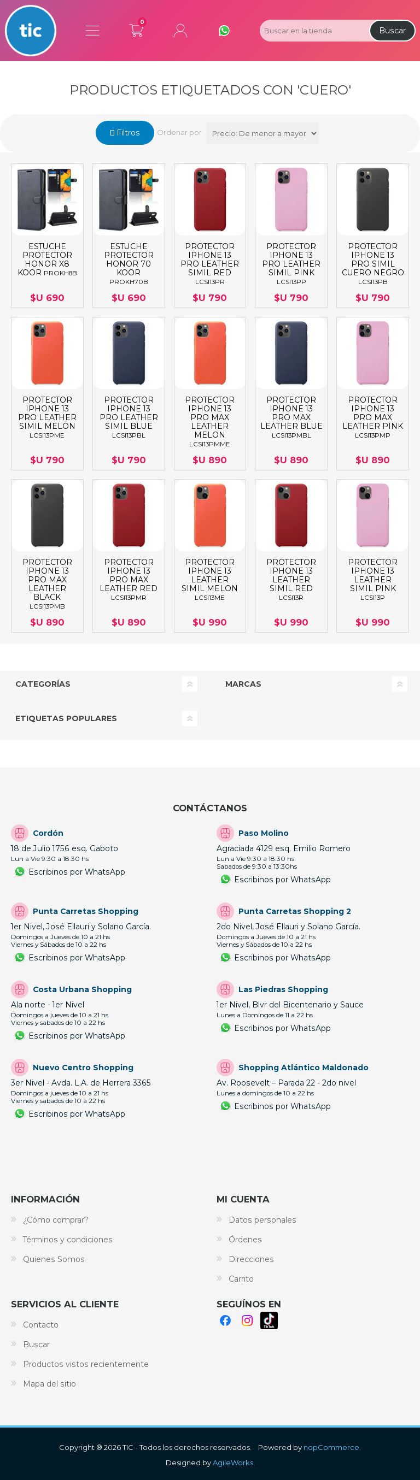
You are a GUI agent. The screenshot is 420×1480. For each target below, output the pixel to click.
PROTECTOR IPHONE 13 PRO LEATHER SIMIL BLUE (129, 417)
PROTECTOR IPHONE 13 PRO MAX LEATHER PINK (372, 417)
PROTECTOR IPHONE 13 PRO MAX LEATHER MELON (210, 422)
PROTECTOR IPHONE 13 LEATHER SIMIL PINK (373, 580)
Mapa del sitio (49, 1383)
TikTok (269, 1320)
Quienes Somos (54, 1259)
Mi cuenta (180, 30)
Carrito (136, 28)
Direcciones (251, 1259)
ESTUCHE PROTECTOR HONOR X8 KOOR (47, 259)
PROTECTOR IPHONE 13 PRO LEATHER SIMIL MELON (47, 417)
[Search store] (313, 31)
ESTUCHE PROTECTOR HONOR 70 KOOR (129, 264)
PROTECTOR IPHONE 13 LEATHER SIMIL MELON (210, 580)
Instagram (247, 1320)
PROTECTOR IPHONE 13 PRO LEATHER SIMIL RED (209, 264)
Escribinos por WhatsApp (76, 872)
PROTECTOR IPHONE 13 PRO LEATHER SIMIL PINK (291, 264)
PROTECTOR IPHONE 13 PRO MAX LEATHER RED (129, 580)
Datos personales (262, 1220)
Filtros (127, 132)
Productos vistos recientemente (86, 1364)
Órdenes (245, 1239)
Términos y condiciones (68, 1239)
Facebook (225, 1320)
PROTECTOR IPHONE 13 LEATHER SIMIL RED (291, 580)
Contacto (41, 1324)
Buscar (392, 30)
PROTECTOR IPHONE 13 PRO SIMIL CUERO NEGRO (373, 264)
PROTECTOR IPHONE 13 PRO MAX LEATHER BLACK (47, 584)
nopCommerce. (332, 1447)
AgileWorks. (234, 1462)
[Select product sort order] (262, 133)
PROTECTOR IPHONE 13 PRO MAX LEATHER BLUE (291, 417)
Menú (92, 30)
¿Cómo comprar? (56, 1220)
